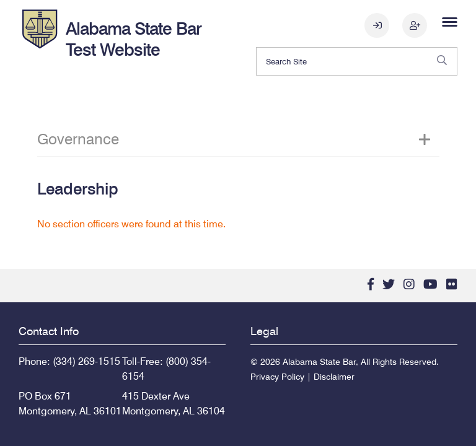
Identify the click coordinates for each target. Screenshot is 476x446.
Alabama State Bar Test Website (133, 39)
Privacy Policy (277, 377)
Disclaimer (334, 377)
